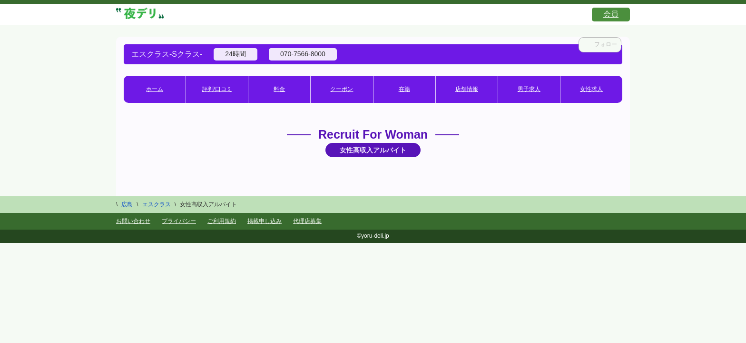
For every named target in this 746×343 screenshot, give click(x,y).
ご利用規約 (221, 221)
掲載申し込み (264, 221)
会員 (610, 14)
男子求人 (529, 89)
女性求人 (591, 89)
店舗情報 (466, 89)
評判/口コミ (217, 89)
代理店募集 (307, 221)
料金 (279, 89)
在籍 (404, 89)
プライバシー (179, 221)
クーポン (341, 89)
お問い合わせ (133, 221)
